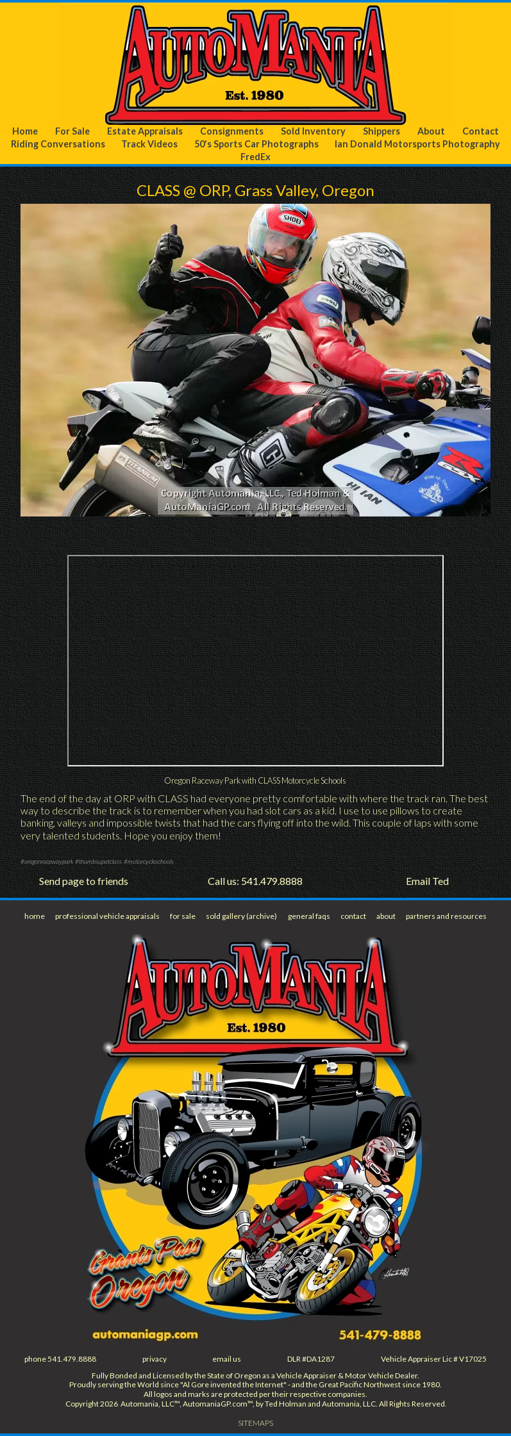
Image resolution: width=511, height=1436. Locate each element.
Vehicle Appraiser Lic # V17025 (434, 1359)
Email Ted (427, 881)
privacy (154, 1359)
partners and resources (446, 916)
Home (25, 131)
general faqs (309, 916)
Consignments (232, 131)
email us (226, 1359)
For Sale (72, 131)
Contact (480, 131)
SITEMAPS (255, 1423)
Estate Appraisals (145, 131)
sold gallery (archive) (241, 916)
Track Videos (149, 143)
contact (353, 916)
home (34, 916)
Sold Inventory (313, 131)
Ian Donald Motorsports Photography (417, 143)
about (386, 916)
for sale (183, 916)
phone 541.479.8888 (60, 1359)
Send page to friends (83, 881)
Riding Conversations (58, 143)
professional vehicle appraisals (107, 916)
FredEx (255, 156)
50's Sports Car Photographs (256, 143)
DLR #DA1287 (311, 1359)
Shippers (381, 131)
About (431, 131)
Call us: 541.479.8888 (255, 881)
